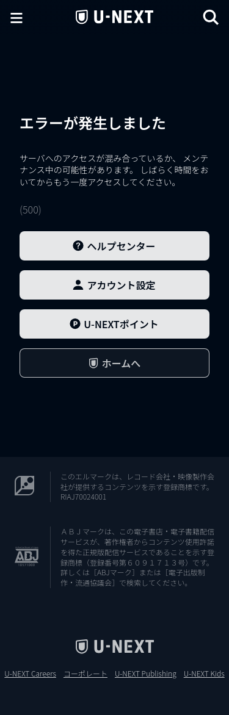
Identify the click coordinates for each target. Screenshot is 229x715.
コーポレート (85, 673)
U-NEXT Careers (30, 673)
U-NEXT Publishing (145, 673)
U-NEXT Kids (204, 673)
